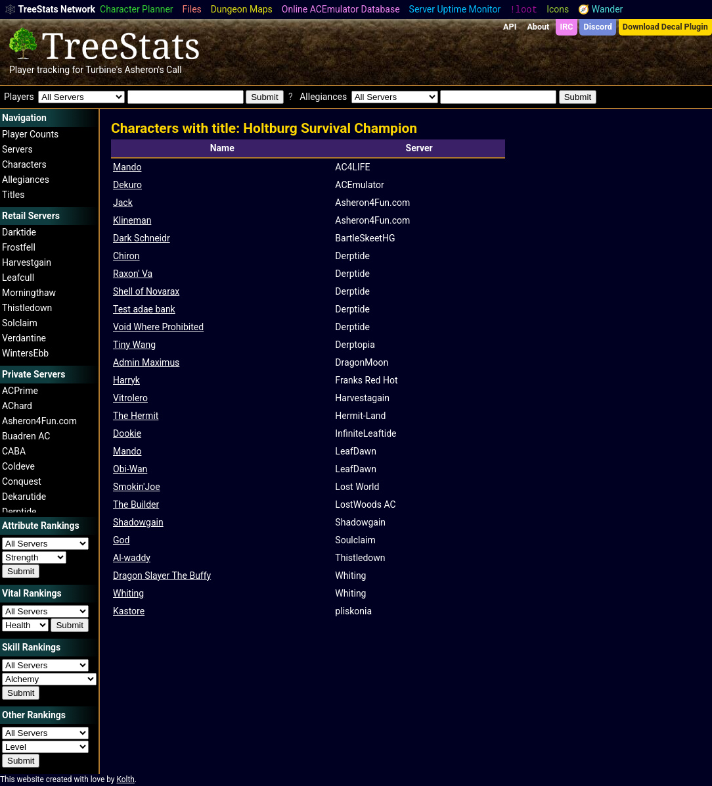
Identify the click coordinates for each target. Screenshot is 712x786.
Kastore (129, 611)
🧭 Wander (600, 9)
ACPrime (20, 390)
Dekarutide (24, 496)
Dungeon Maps (242, 9)
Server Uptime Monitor (455, 9)
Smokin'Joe (136, 486)
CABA (14, 451)
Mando (127, 167)
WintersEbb (25, 353)
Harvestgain (26, 262)
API (509, 27)
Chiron (126, 256)
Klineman (132, 220)
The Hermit (135, 415)
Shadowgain (138, 522)
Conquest (21, 481)
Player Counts (30, 134)
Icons (557, 9)
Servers (17, 149)
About (538, 27)
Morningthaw (29, 292)
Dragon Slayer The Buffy (162, 575)
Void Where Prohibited (158, 327)
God (121, 540)
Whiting (128, 593)
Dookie (127, 433)
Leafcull (18, 277)
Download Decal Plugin (665, 27)
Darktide (19, 232)
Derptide (19, 511)
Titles (13, 194)
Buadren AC (26, 436)
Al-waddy (131, 558)
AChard (17, 406)
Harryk (126, 380)
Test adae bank (144, 309)
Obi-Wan (130, 469)
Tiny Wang (134, 344)
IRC (566, 27)
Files (192, 9)
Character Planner (136, 9)
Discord (598, 27)
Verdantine (24, 338)
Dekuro (127, 185)
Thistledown (27, 308)
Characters (24, 164)
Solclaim (19, 323)
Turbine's (103, 69)
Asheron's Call (152, 69)
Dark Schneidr (141, 238)
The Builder (136, 504)
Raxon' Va (132, 273)
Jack (123, 202)
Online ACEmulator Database (341, 9)
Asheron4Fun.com (39, 421)
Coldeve (18, 466)
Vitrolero (130, 398)
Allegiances (25, 179)
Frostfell (18, 247)
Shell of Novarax (146, 291)
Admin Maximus (146, 362)
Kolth (125, 779)
